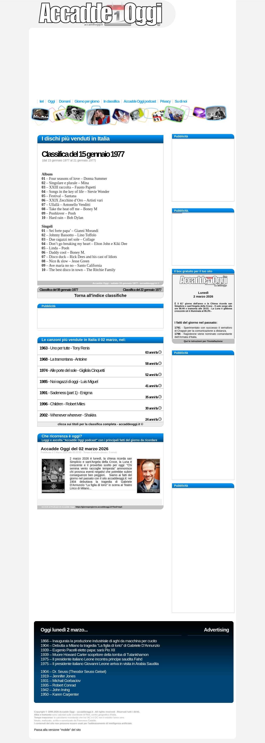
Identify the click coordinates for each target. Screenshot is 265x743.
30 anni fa (153, 408)
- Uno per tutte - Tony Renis (64, 348)
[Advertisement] (132, 61)
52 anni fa (153, 375)
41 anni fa (153, 386)
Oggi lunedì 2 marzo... (64, 630)
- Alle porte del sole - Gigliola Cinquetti (72, 370)
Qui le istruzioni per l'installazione (203, 341)
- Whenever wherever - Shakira (68, 415)
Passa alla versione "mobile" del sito (57, 729)
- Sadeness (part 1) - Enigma (66, 392)
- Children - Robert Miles (62, 404)
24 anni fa (153, 419)
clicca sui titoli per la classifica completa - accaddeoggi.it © (100, 424)
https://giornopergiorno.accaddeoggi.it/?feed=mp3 (99, 507)
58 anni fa (153, 364)
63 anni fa (153, 352)
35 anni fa (153, 397)
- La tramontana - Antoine (63, 359)
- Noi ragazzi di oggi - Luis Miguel (69, 381)
